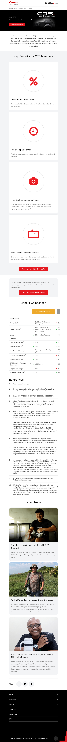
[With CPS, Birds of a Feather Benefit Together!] (33, 579)
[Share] (19, 684)
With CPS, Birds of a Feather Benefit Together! (32, 599)
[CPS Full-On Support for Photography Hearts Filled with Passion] (33, 634)
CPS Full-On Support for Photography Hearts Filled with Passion (32, 656)
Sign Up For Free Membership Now (17, 24)
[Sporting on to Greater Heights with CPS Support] (33, 525)
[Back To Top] (56, 738)
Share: (12, 684)
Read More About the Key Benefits (33, 269)
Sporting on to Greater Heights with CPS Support (30, 546)
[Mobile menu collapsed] (57, 3)
